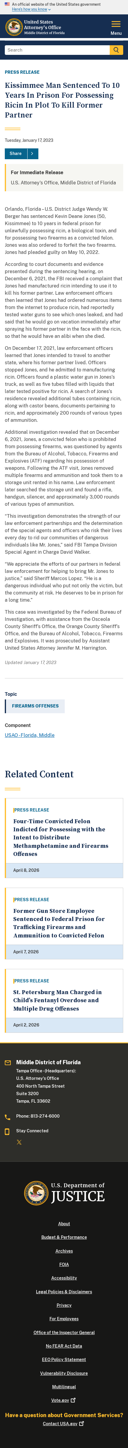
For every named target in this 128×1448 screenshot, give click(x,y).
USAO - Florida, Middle (30, 735)
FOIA (64, 1264)
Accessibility (64, 1278)
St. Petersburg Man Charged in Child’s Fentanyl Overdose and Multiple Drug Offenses (57, 1001)
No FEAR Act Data (64, 1346)
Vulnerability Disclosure (64, 1373)
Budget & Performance (64, 1237)
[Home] (36, 34)
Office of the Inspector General (64, 1332)
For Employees (64, 1318)
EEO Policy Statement (64, 1359)
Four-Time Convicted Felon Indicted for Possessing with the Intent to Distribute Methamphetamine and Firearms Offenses (60, 838)
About (64, 1223)
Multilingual (64, 1386)
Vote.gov (64, 1400)
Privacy (64, 1305)
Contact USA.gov (64, 1423)
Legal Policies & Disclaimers (64, 1291)
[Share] (21, 153)
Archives (64, 1251)
